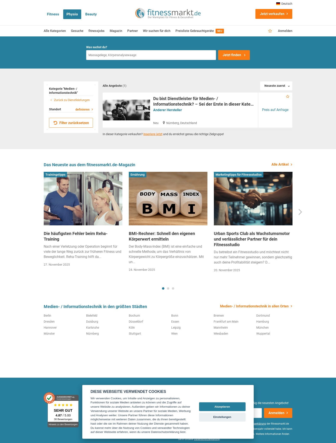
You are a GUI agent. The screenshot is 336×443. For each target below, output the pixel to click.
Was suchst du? (96, 47)
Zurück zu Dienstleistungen (69, 100)
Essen (175, 321)
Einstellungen (222, 417)
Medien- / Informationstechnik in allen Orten (254, 306)
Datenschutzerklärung (207, 439)
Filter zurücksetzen (71, 123)
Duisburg (92, 321)
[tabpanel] (83, 220)
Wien (174, 333)
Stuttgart (135, 333)
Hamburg (262, 321)
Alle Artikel (280, 164)
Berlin (47, 315)
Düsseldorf (136, 321)
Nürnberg (92, 333)
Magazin (116, 31)
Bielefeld (91, 315)
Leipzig (176, 327)
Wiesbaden (221, 333)
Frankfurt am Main (226, 321)
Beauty (91, 14)
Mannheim (221, 327)
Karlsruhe (92, 327)
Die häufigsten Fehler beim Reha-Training (76, 236)
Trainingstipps (55, 174)
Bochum (134, 315)
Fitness (53, 14)
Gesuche (77, 31)
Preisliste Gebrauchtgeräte (200, 31)
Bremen (219, 315)
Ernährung (137, 174)
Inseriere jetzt (152, 134)
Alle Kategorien (55, 31)
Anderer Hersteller (167, 110)
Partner (132, 31)
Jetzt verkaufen (272, 14)
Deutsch (284, 3)
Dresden (49, 321)
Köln (132, 327)
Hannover (50, 327)
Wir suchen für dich (156, 31)
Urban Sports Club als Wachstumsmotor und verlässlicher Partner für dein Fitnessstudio (252, 239)
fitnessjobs (96, 31)
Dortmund (263, 315)
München (262, 327)
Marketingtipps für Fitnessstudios (239, 174)
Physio (72, 14)
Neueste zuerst (274, 85)
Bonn (174, 315)
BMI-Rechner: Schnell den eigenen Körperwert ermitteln (162, 236)
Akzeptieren (222, 406)
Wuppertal (263, 333)
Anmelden (285, 31)
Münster (49, 333)
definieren (82, 109)
